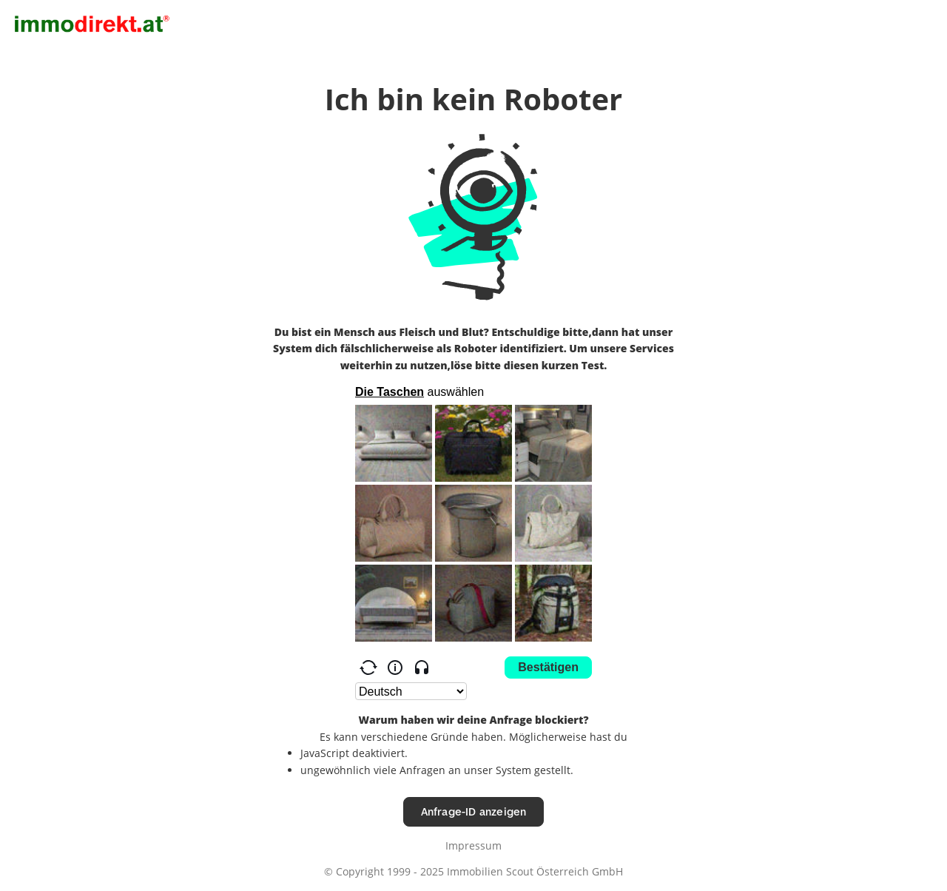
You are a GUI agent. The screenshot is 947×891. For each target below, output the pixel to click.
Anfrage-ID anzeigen (474, 811)
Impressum (473, 845)
